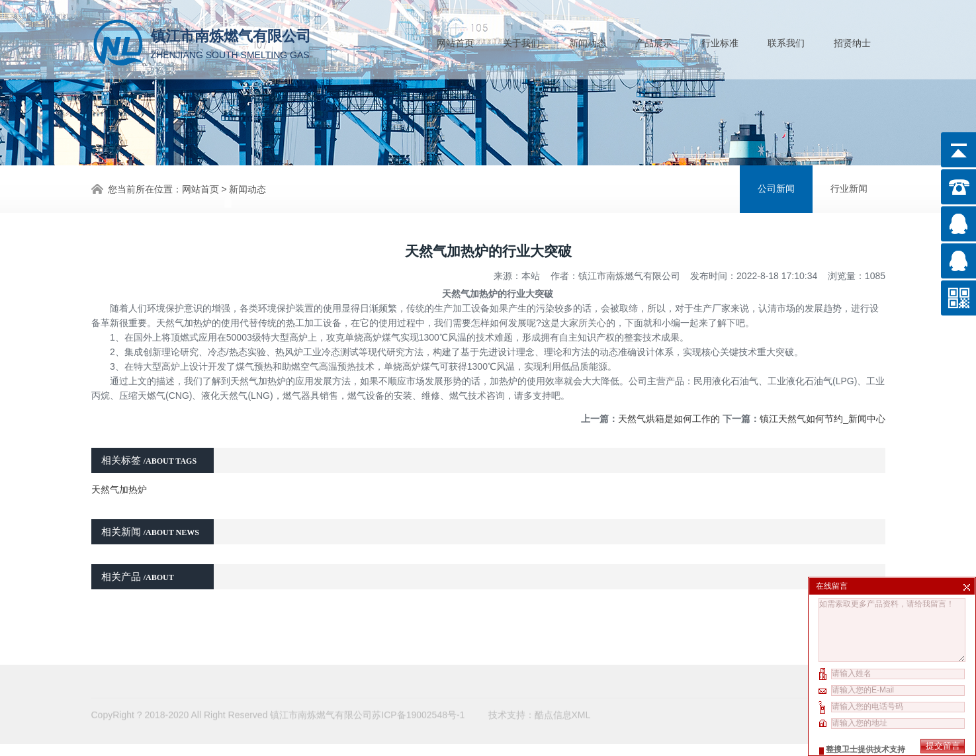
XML (581, 686)
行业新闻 (848, 187)
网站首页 (455, 41)
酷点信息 (553, 686)
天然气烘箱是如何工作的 (669, 406)
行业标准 (719, 41)
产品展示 (653, 41)
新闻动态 (587, 41)
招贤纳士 (852, 41)
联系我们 (786, 41)
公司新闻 (776, 187)
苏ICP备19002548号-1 (418, 686)
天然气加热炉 (119, 477)
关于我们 (521, 41)
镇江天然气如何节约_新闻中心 (822, 406)
